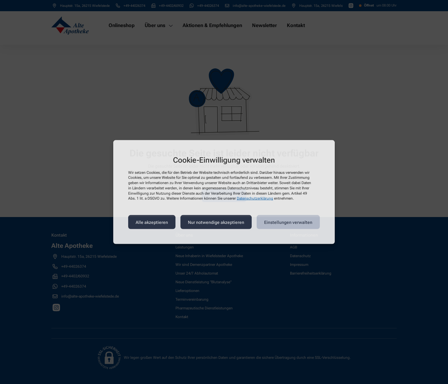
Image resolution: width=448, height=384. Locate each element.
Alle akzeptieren (152, 222)
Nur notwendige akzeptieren (216, 222)
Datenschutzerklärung (255, 198)
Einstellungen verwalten (288, 222)
